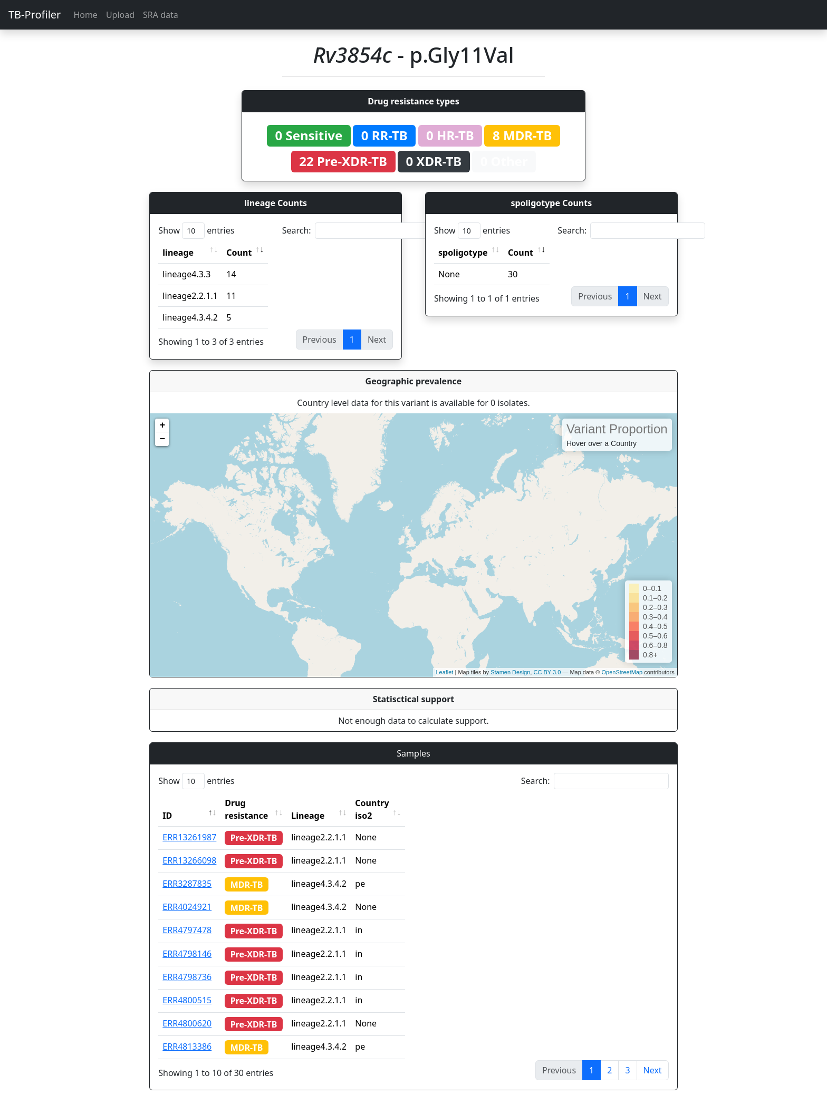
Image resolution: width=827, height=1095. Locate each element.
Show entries (196, 230)
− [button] (162, 439)
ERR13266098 (189, 848)
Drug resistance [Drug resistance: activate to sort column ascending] (258, 803)
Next (652, 1057)
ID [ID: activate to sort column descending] (167, 803)
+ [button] (162, 425)
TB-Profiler (34, 14)
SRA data (160, 15)
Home (85, 15)
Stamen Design (510, 672)
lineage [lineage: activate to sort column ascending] (178, 252)
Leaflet (444, 672)
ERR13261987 (189, 824)
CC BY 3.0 (547, 672)
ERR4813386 (186, 1034)
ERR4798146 (186, 941)
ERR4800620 (186, 1010)
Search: (356, 230)
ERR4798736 (186, 964)
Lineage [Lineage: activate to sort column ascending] (327, 803)
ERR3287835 (186, 871)
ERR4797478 (186, 917)
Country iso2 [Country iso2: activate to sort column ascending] (401, 803)
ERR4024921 (186, 894)
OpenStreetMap (621, 672)
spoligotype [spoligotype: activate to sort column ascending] (463, 252)
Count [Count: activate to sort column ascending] (239, 252)
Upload (120, 15)
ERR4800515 (186, 987)
